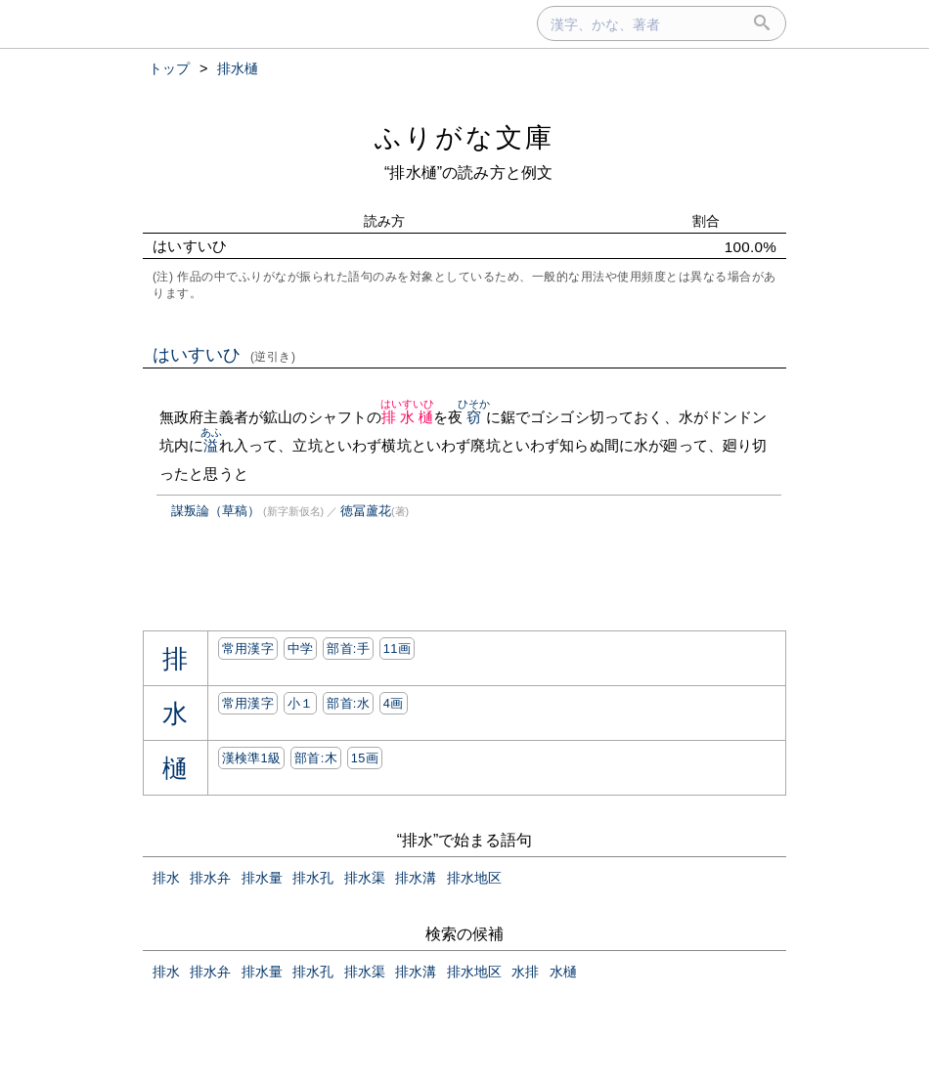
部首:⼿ (348, 648)
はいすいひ (224, 355)
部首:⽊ (315, 758)
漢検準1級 (252, 758)
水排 (525, 971)
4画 (393, 703)
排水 (166, 878)
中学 (301, 648)
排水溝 (415, 878)
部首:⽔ (348, 703)
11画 (397, 648)
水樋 (563, 971)
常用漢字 (248, 648)
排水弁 (210, 878)
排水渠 (364, 878)
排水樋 (407, 417)
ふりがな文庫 (464, 137)
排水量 (262, 878)
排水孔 (312, 878)
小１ (301, 703)
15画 (364, 758)
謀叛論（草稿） (215, 510)
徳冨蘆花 (365, 510)
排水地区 (474, 878)
